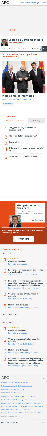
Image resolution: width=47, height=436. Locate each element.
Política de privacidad (9, 386)
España (25, 49)
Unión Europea (37, 49)
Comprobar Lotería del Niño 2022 (13, 397)
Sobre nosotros (14, 383)
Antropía (24, 406)
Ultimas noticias (35, 400)
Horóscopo (31, 397)
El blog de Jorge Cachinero (26, 40)
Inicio (4, 49)
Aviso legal (21, 389)
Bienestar (37, 403)
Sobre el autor (14, 49)
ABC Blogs (36, 121)
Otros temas (8, 103)
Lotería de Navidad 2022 (32, 413)
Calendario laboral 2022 (24, 403)
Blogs (31, 406)
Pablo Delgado (28, 299)
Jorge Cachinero (24, 99)
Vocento (4, 383)
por (18, 43)
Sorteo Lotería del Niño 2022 (11, 413)
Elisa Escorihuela (31, 275)
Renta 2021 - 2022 (8, 400)
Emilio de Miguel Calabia (29, 307)
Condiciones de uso (8, 389)
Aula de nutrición (14, 275)
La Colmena (38, 406)
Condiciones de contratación (11, 392)
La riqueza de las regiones (17, 288)
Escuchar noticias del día (10, 406)
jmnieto (24, 264)
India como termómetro (18, 96)
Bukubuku (12, 307)
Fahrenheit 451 (13, 299)
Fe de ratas (12, 264)
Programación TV (7, 403)
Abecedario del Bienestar (10, 410)
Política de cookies (25, 386)
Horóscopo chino (22, 400)
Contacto (24, 383)
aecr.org (35, 288)
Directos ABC (26, 410)
